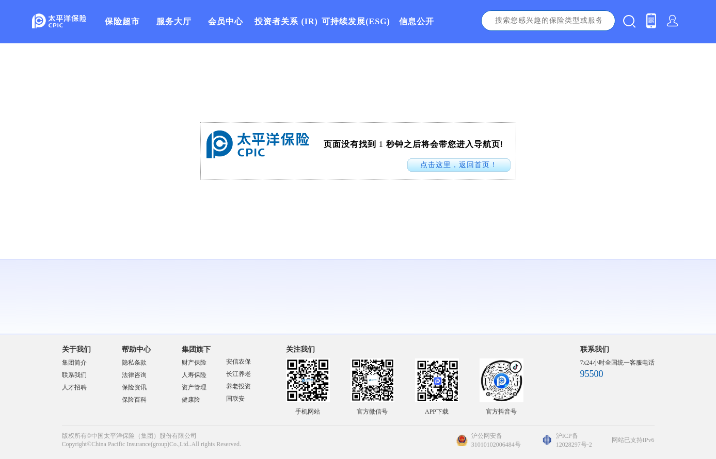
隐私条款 (134, 362)
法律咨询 (134, 375)
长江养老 (238, 374)
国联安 (235, 398)
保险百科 (134, 399)
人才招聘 (74, 387)
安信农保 (238, 361)
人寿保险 (194, 375)
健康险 (191, 399)
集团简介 (74, 362)
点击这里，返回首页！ (459, 165)
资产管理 (194, 387)
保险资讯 (134, 387)
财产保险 (194, 362)
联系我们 (74, 375)
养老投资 (238, 386)
